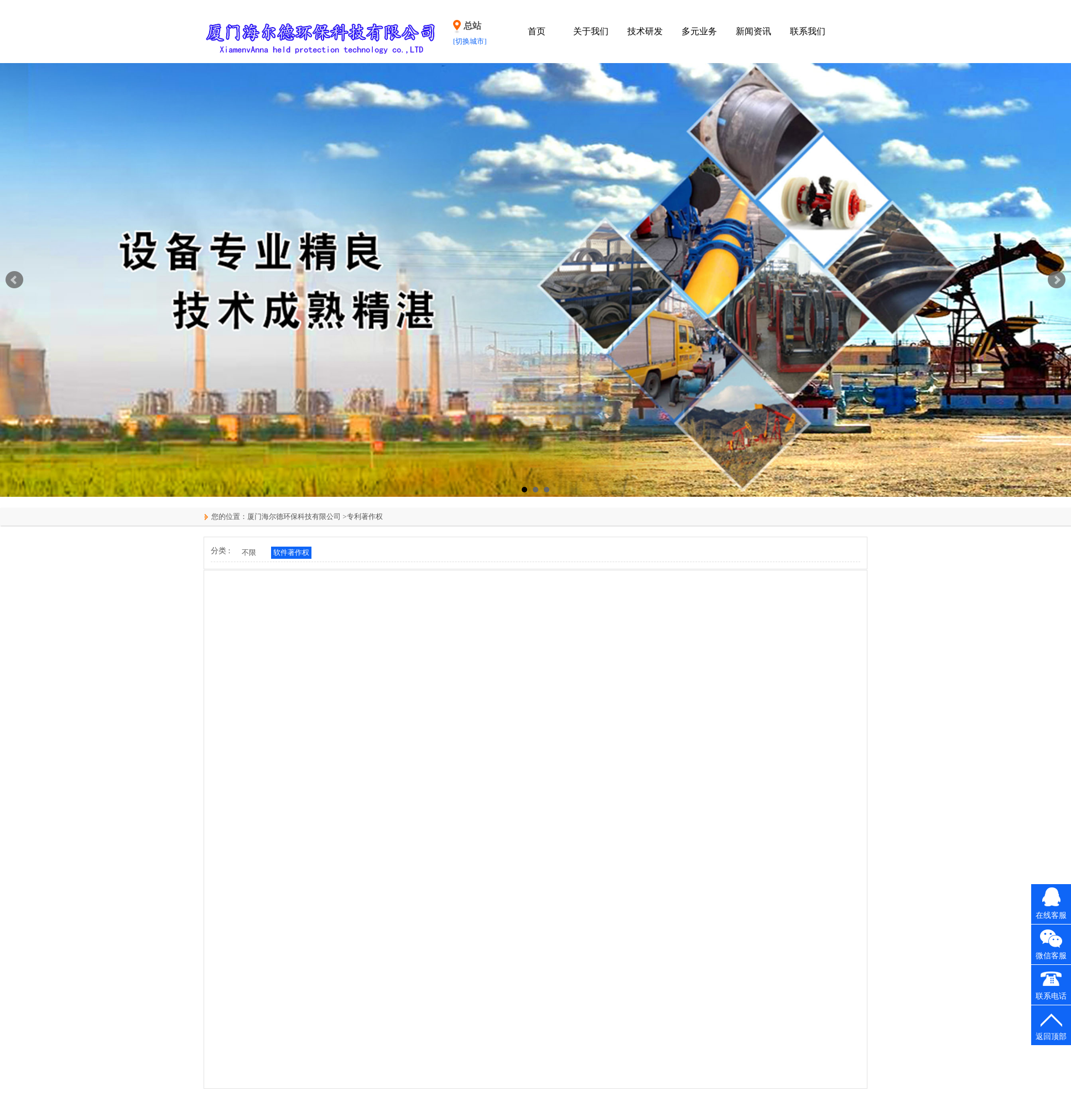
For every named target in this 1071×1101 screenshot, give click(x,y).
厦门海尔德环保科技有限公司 (294, 516)
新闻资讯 (753, 31)
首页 (536, 31)
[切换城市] (470, 41)
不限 (249, 552)
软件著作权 (291, 552)
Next (1056, 280)
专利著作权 (365, 516)
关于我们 (591, 31)
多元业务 (699, 31)
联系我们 (807, 31)
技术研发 (645, 31)
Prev (14, 280)
